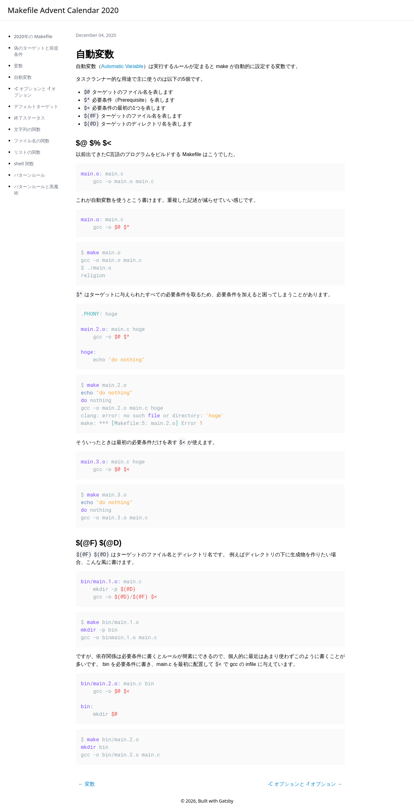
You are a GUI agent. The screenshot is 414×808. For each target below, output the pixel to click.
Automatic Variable (122, 66)
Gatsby (226, 801)
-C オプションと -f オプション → (305, 783)
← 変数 (86, 783)
